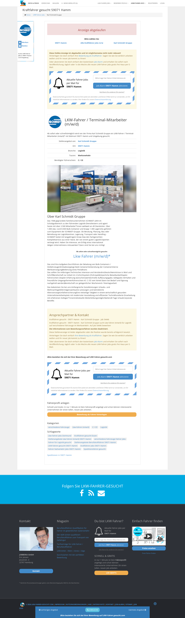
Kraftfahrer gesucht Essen (85, 435)
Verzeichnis (45, 3)
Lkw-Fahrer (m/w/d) (81, 427)
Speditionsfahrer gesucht (95, 449)
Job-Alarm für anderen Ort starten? (112, 92)
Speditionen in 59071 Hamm (59, 455)
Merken (23, 42)
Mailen (23, 46)
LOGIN (162, 3)
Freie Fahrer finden (149, 553)
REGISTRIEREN (153, 3)
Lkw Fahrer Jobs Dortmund (59, 435)
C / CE (94, 427)
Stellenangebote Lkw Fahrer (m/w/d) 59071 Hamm (69, 439)
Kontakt (109, 604)
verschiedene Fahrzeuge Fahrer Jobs (110, 439)
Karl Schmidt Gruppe (87, 141)
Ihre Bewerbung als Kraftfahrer (88, 335)
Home (28, 15)
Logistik (104, 427)
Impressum (59, 604)
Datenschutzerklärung (103, 99)
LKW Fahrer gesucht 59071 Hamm (62, 445)
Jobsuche (92, 610)
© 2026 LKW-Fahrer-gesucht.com (36, 604)
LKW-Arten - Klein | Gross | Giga (71, 551)
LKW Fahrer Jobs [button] (104, 3)
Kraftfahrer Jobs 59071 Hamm (93, 445)
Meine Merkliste (69, 3)
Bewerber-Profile (121, 3)
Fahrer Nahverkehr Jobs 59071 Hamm (64, 449)
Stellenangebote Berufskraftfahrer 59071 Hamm (95, 442)
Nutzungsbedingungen (76, 604)
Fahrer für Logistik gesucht (59, 442)
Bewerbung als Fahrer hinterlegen (92, 414)
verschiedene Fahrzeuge (58, 427)
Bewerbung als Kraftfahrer (90, 56)
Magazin (56, 3)
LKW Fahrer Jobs (39, 15)
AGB (89, 604)
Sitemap (129, 604)
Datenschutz (98, 604)
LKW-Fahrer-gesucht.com (114, 615)
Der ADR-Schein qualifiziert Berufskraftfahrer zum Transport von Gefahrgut (73, 537)
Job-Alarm (98, 62)
